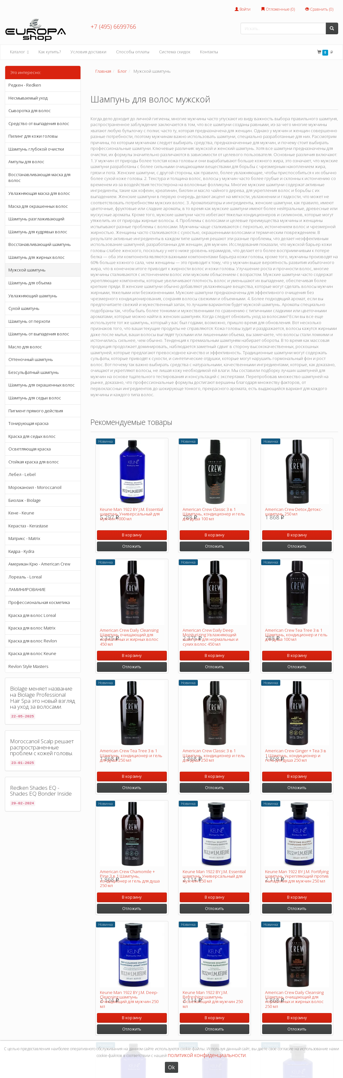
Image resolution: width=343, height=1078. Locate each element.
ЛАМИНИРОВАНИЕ (27, 589)
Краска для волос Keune (32, 653)
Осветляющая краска (29, 449)
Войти (243, 9)
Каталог (19, 52)
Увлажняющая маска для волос (39, 193)
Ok (171, 1067)
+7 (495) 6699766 (113, 26)
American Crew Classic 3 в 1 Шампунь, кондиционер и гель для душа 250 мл (214, 755)
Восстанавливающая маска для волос (39, 178)
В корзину (132, 535)
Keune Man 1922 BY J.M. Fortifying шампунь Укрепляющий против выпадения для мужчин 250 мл (297, 876)
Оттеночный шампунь (30, 359)
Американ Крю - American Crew (39, 564)
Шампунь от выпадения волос (38, 334)
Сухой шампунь (23, 308)
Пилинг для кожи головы (33, 136)
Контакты (209, 52)
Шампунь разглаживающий (36, 219)
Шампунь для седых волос (34, 398)
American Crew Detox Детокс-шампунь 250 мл (293, 511)
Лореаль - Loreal (25, 577)
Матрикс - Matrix (24, 538)
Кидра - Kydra (21, 551)
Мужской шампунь (27, 270)
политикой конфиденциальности (207, 1055)
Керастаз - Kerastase (28, 526)
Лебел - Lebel (22, 474)
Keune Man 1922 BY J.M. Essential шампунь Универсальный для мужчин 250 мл (214, 876)
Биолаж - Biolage (24, 500)
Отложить (131, 546)
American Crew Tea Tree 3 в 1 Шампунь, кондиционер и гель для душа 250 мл (131, 755)
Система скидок (174, 52)
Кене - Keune (21, 513)
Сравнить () (319, 9)
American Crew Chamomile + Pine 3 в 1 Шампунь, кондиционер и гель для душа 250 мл (130, 878)
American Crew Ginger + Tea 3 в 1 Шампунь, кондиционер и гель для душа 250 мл (295, 755)
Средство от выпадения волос (38, 123)
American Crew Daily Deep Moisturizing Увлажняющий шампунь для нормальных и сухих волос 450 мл (210, 637)
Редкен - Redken (24, 85)
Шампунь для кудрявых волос (37, 232)
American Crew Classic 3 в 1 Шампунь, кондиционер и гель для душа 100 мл (214, 514)
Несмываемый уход (28, 98)
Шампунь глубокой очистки (36, 149)
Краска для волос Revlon (32, 641)
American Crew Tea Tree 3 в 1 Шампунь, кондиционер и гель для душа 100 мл (296, 634)
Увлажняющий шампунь (32, 296)
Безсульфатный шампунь (33, 372)
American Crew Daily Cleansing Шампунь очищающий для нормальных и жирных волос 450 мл (129, 637)
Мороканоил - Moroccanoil (34, 487)
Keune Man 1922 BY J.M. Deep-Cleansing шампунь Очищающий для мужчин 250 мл (129, 999)
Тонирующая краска (28, 423)
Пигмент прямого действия (35, 411)
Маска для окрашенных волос (38, 206)
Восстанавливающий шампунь (39, 244)
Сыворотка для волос (29, 110)
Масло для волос (25, 347)
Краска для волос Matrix (31, 628)
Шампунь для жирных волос (36, 257)
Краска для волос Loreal (32, 615)
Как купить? (49, 52)
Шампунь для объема (29, 283)
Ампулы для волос (26, 161)
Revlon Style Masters (28, 666)
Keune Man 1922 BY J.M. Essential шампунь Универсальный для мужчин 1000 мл (131, 514)
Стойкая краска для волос (33, 462)
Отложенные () (278, 9)
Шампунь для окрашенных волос (41, 385)
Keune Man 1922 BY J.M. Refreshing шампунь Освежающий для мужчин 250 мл (213, 999)
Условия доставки (88, 52)
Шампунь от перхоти (29, 321)
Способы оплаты (132, 52)
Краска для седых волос (32, 436)
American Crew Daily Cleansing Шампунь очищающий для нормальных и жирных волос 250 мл (294, 999)
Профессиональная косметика (39, 602)
